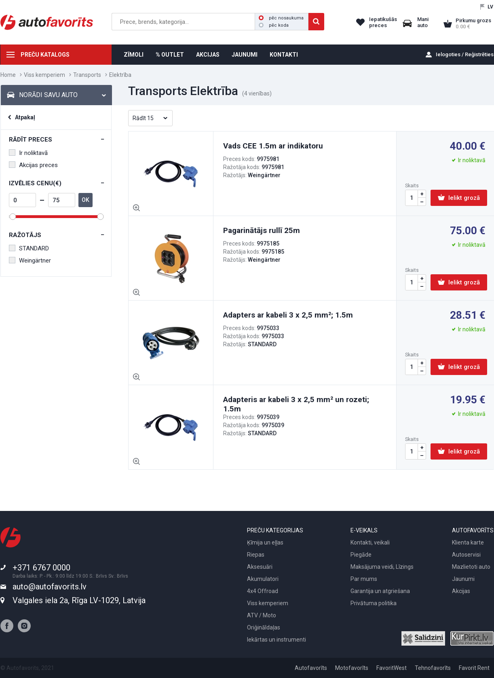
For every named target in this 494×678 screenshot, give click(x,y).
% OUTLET (170, 54)
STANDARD (29, 248)
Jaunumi (463, 579)
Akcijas (461, 591)
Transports (87, 75)
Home (8, 75)
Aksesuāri (259, 567)
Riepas (255, 554)
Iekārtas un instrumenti (276, 639)
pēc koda (274, 25)
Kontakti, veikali (370, 542)
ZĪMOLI (134, 54)
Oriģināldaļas (263, 627)
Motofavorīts (351, 668)
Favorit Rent (474, 668)
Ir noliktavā (28, 153)
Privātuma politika (373, 603)
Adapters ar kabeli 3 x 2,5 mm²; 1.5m (288, 315)
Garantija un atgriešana (380, 591)
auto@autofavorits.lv (50, 586)
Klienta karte (468, 542)
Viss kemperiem (44, 75)
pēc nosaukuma (281, 18)
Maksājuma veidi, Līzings (382, 567)
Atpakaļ (25, 117)
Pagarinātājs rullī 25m (261, 230)
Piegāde (361, 554)
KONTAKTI (284, 54)
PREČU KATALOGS (45, 54)
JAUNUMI (245, 54)
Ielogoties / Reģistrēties (465, 54)
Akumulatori (263, 579)
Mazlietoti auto (471, 567)
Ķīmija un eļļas (265, 542)
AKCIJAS (208, 54)
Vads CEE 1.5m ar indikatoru (273, 145)
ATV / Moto (261, 615)
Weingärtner (30, 260)
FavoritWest (391, 668)
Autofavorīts (311, 668)
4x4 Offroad (262, 591)
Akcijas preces (33, 165)
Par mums (363, 579)
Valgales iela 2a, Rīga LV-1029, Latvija (79, 600)
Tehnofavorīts (433, 668)
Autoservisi (466, 554)
